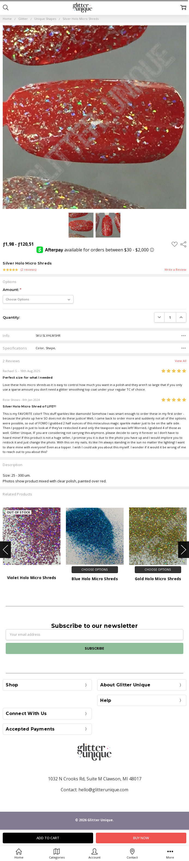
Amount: (12, 289)
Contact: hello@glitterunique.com (94, 790)
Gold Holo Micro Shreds (158, 578)
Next (183, 549)
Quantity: (11, 317)
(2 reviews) (28, 270)
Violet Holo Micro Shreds (31, 577)
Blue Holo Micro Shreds (95, 578)
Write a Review (175, 270)
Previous (5, 549)
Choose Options (94, 569)
